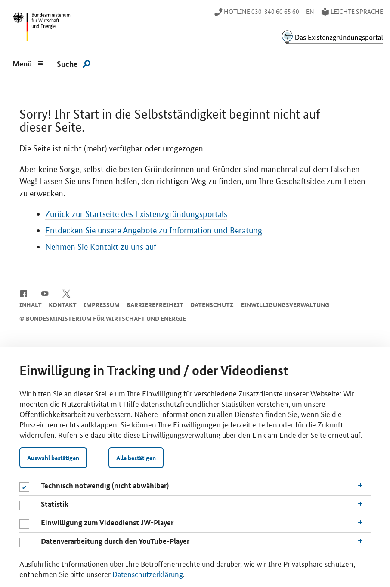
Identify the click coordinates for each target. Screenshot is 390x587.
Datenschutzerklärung (147, 573)
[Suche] (74, 63)
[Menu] (28, 62)
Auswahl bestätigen (53, 457)
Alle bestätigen (136, 457)
